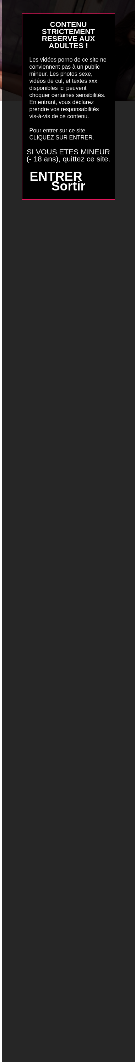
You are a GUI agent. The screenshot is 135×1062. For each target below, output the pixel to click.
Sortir (68, 186)
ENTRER (55, 176)
